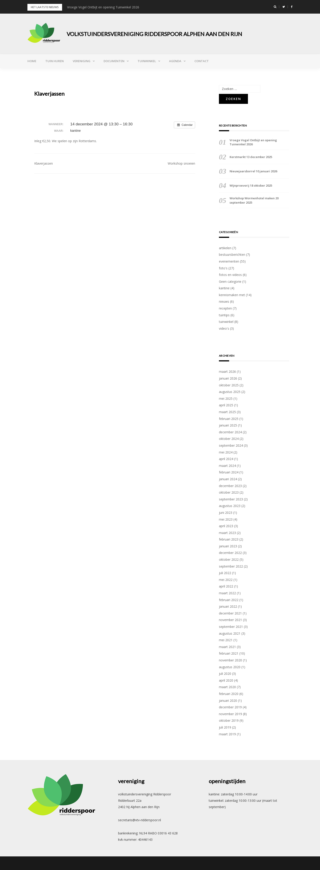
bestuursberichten (232, 254)
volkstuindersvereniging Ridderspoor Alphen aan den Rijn (154, 34)
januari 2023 (228, 546)
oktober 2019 (229, 720)
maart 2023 (227, 533)
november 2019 (230, 714)
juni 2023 (225, 512)
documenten (114, 61)
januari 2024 (228, 479)
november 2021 (230, 620)
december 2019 (230, 707)
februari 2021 (228, 653)
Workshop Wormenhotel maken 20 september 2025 (254, 200)
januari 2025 (228, 425)
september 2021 (231, 626)
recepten (225, 308)
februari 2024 (228, 472)
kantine (224, 288)
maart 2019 (227, 734)
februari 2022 (228, 600)
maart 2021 (227, 647)
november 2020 (230, 660)
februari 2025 (228, 419)
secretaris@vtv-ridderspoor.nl (139, 820)
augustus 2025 (229, 392)
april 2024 (226, 459)
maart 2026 (227, 371)
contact (201, 61)
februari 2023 (228, 539)
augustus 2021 (229, 633)
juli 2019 (225, 727)
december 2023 (230, 486)
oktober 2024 (229, 438)
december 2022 (230, 553)
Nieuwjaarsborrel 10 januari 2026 (253, 171)
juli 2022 (225, 573)
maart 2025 (227, 412)
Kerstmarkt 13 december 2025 (251, 157)
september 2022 (231, 566)
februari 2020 (228, 694)
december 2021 (230, 613)
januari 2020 (228, 700)
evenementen (229, 261)
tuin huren (54, 61)
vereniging (81, 61)
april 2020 (226, 680)
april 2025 (226, 405)
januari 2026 (228, 378)
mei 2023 (226, 519)
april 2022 (226, 586)
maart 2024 (227, 465)
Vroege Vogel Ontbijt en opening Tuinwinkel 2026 (103, 7)
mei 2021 (226, 640)
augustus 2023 (229, 506)
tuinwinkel (147, 61)
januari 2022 (228, 606)
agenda (175, 61)
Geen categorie (230, 281)
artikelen (225, 248)
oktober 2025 (229, 385)
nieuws (224, 301)
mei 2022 (226, 580)
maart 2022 (227, 593)
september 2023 (231, 499)
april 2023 (226, 526)
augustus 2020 (229, 667)
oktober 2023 (229, 492)
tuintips (224, 315)
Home (31, 61)
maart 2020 (227, 687)
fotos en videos (230, 275)
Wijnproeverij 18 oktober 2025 (251, 185)
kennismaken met (232, 295)
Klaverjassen (43, 163)
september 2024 (231, 445)
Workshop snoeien (181, 163)
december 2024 (230, 432)
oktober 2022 (229, 559)
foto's (223, 268)
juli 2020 (225, 673)
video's (224, 328)
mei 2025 (226, 398)
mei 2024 (226, 452)
